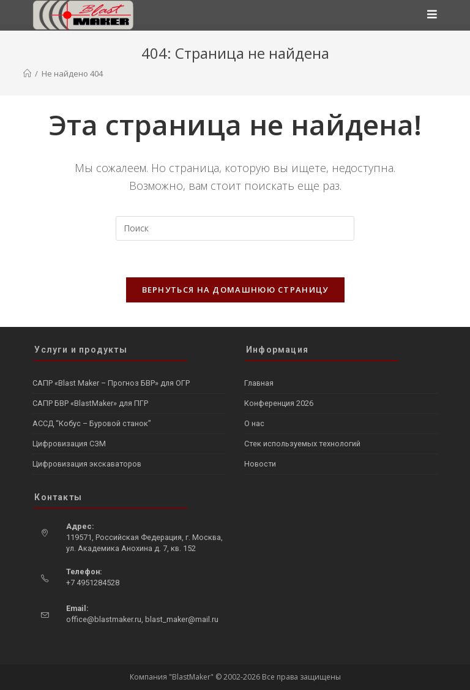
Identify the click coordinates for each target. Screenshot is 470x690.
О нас (254, 423)
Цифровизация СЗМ (69, 443)
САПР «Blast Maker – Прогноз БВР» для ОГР (111, 383)
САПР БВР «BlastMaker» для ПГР (90, 403)
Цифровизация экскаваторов (86, 463)
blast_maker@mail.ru (181, 619)
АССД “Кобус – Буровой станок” (91, 423)
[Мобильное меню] (432, 15)
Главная (259, 383)
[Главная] (27, 73)
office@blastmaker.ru (103, 619)
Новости (260, 463)
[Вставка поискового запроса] (235, 228)
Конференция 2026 (278, 403)
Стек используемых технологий (302, 443)
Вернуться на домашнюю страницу (235, 289)
